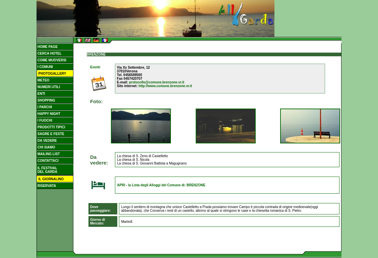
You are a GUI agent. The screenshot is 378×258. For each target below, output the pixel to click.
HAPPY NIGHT (48, 114)
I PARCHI (44, 107)
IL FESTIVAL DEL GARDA (47, 170)
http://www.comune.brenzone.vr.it (165, 86)
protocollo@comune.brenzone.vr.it (156, 82)
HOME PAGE (47, 47)
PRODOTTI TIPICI (51, 127)
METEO (43, 80)
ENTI (41, 93)
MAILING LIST (48, 154)
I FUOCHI (44, 120)
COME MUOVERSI (51, 60)
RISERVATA (46, 186)
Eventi (95, 67)
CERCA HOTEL (49, 53)
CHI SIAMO (46, 147)
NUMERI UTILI (48, 87)
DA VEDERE (47, 140)
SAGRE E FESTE (50, 134)
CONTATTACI (48, 161)
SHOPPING (46, 100)
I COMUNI (45, 67)
